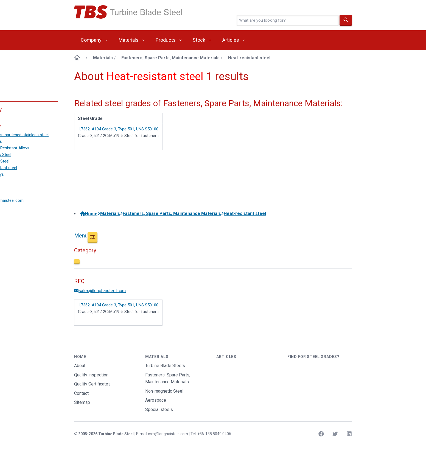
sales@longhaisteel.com (100, 290)
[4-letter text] (287, 20)
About (79, 365)
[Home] (77, 57)
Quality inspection (91, 375)
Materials (129, 40)
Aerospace (155, 400)
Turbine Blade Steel (116, 434)
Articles (230, 40)
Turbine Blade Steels (165, 365)
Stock (199, 40)
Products (166, 40)
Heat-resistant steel (249, 57)
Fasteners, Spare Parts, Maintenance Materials (170, 58)
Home (88, 214)
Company (91, 40)
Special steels (159, 409)
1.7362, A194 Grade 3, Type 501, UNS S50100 (118, 129)
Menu (81, 235)
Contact (81, 393)
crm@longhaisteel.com (168, 434)
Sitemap (82, 402)
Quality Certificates (92, 384)
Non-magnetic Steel (164, 391)
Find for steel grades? (313, 356)
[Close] (77, 261)
